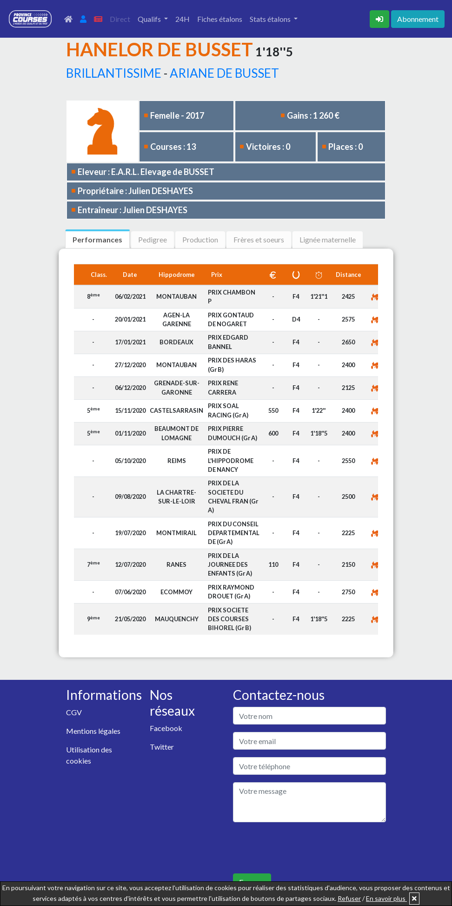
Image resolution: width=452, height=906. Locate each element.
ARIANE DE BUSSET (224, 73)
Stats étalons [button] (271, 18)
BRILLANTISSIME (113, 73)
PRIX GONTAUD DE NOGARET (231, 319)
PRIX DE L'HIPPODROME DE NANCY (230, 460)
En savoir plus (386, 898)
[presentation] (303, 848)
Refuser (349, 898)
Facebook (166, 728)
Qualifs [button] (150, 18)
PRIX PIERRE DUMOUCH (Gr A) (232, 433)
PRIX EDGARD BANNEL (228, 342)
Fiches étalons (219, 18)
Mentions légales (93, 730)
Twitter (162, 746)
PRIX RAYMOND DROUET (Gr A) (231, 592)
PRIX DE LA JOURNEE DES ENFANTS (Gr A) (230, 564)
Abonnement (418, 18)
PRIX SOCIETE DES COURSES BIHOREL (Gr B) (229, 618)
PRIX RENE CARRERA (223, 387)
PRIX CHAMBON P (231, 297)
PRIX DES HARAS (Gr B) (232, 364)
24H (182, 18)
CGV (74, 712)
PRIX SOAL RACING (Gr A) (228, 410)
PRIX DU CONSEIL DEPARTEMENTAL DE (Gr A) (233, 532)
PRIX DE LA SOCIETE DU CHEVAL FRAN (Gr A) (233, 496)
